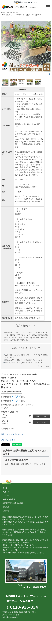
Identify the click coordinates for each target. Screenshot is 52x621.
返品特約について (8, 429)
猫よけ (16, 13)
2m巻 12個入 (20, 224)
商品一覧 (9, 13)
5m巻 (17, 227)
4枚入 (17, 275)
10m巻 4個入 (20, 234)
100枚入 (18, 214)
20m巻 (17, 237)
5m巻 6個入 (19, 229)
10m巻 (17, 232)
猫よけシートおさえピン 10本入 (27, 285)
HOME (3, 13)
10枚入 (17, 211)
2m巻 (17, 222)
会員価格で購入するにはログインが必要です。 (19, 405)
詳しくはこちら (43, 366)
